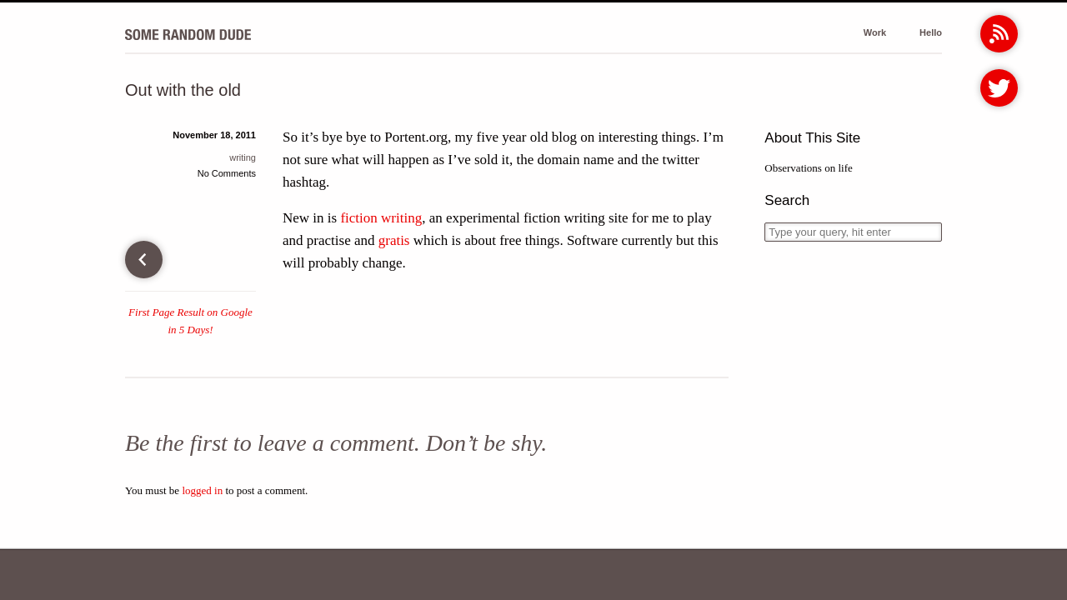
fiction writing (381, 218)
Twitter (999, 88)
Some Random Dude (188, 34)
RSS (999, 33)
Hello (930, 33)
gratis (394, 240)
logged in (202, 490)
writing (242, 157)
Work (875, 33)
